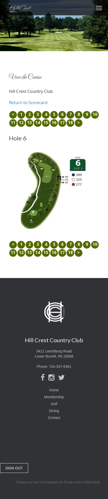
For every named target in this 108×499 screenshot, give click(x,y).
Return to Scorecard (28, 102)
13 (29, 122)
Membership (54, 397)
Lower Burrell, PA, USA (54, 446)
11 (13, 122)
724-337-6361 (60, 366)
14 (37, 122)
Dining (54, 411)
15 (46, 122)
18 (70, 122)
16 (54, 122)
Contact (54, 418)
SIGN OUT (14, 468)
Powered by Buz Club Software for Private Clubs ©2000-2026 (58, 482)
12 (21, 122)
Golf (54, 404)
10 (95, 114)
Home (54, 390)
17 (62, 122)
